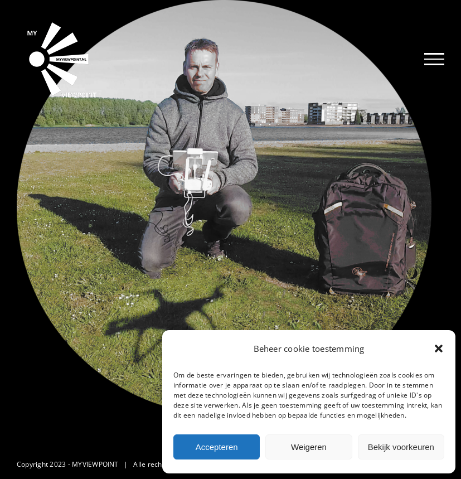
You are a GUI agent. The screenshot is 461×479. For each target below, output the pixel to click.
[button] (438, 348)
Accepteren (217, 447)
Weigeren (309, 447)
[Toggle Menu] (434, 59)
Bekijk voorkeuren (401, 447)
